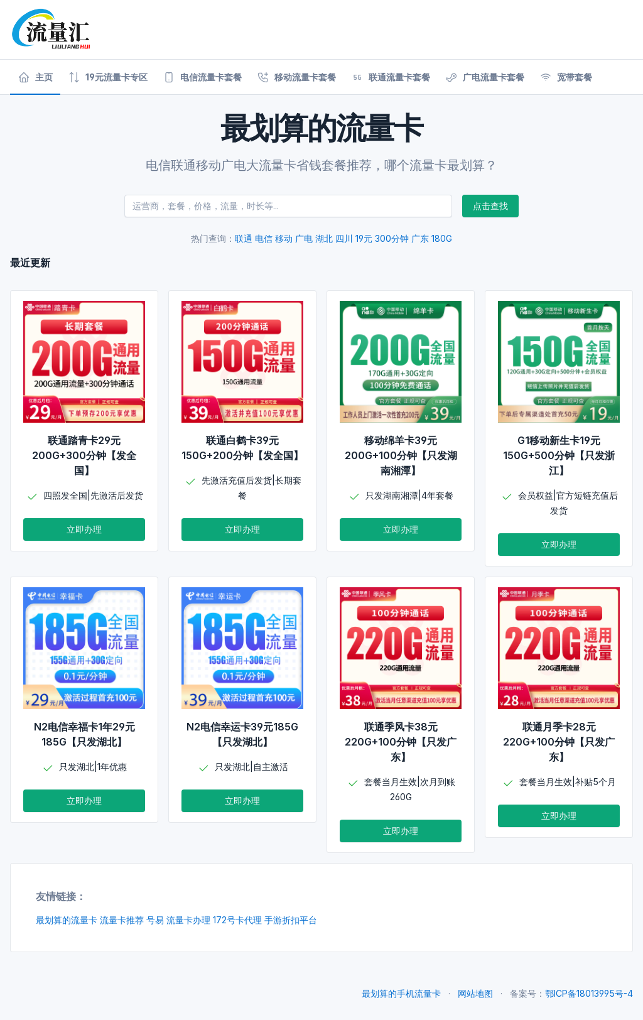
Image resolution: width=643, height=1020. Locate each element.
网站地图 (475, 993)
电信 (264, 238)
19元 (363, 238)
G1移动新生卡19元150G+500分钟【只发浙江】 (559, 455)
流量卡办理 (188, 919)
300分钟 (392, 238)
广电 (304, 238)
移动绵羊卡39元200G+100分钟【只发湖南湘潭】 (401, 455)
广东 (420, 238)
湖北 (324, 238)
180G (441, 238)
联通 (243, 238)
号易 (155, 919)
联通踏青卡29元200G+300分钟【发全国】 (84, 455)
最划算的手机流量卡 (401, 993)
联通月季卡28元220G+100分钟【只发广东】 (559, 741)
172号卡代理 (237, 919)
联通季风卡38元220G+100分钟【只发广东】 (401, 741)
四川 (344, 238)
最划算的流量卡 (66, 919)
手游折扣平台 (290, 919)
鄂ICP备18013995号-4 (589, 993)
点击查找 (490, 205)
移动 (284, 238)
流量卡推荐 (122, 919)
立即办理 (84, 529)
